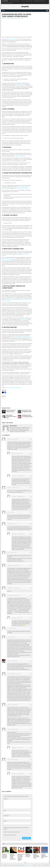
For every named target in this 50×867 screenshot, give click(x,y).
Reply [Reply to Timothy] (31, 759)
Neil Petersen (4, 18)
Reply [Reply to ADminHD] (31, 453)
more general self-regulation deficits (9, 258)
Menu (3, 10)
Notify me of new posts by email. (10, 834)
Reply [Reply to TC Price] (31, 729)
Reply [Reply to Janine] (31, 552)
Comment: (6, 798)
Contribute (45, 865)
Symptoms (15, 18)
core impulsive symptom (21, 84)
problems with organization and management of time (21, 337)
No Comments (24, 412)
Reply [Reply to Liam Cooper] (31, 475)
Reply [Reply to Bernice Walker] (31, 595)
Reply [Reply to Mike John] (31, 660)
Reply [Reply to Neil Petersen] (31, 496)
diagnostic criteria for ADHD (12, 39)
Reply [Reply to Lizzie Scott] (31, 704)
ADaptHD (12, 865)
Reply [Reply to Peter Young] (31, 439)
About (34, 865)
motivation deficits (23, 319)
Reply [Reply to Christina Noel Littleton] (31, 673)
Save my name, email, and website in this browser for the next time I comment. (16, 828)
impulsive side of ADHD (6, 260)
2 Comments (8, 412)
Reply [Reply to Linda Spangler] (31, 565)
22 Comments (20, 18)
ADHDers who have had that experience (21, 188)
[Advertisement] (17, 28)
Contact (39, 865)
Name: (5, 810)
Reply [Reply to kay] (31, 512)
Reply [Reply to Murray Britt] (31, 487)
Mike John (9, 660)
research (29, 461)
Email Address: (6, 815)
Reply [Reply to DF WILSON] (31, 523)
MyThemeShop (22, 865)
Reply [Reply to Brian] (31, 636)
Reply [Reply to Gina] (31, 628)
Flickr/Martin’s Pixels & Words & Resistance (13, 387)
